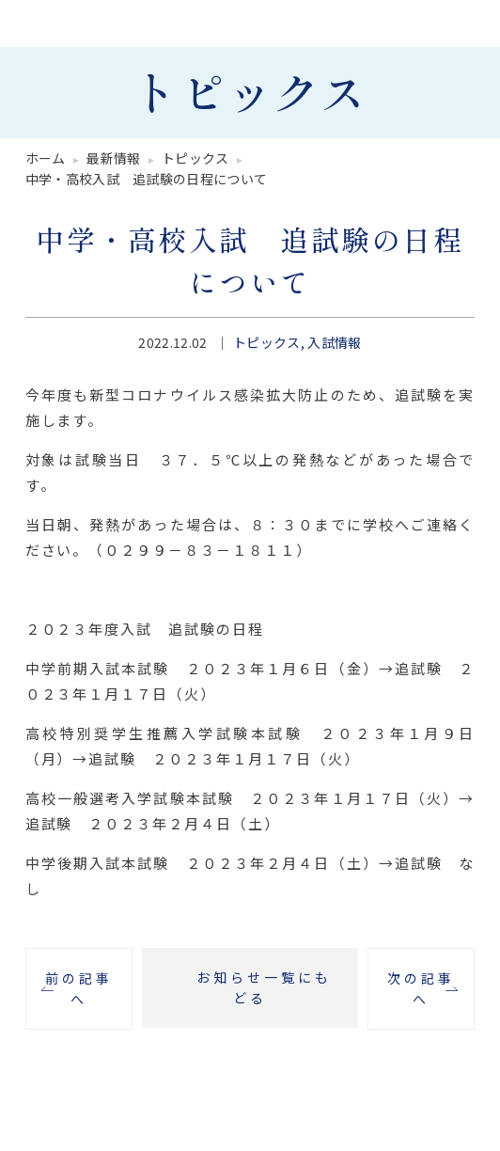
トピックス (267, 342)
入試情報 (334, 342)
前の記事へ (79, 987)
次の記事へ (421, 987)
